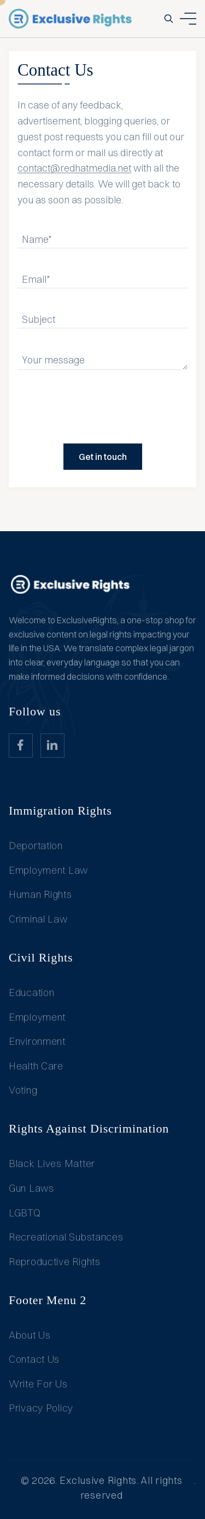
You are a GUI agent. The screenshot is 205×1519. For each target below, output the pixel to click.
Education (31, 992)
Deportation (36, 845)
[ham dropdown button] (188, 19)
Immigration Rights (60, 810)
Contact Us (34, 1359)
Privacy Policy (41, 1408)
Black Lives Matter (52, 1163)
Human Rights (40, 894)
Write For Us (38, 1384)
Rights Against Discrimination (89, 1128)
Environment (37, 1041)
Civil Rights (41, 957)
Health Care (36, 1066)
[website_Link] (21, 745)
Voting (23, 1090)
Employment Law (48, 870)
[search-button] (168, 19)
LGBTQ (25, 1213)
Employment (37, 1017)
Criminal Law (38, 919)
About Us (30, 1335)
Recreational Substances (66, 1237)
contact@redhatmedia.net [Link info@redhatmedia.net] (74, 168)
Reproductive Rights (55, 1261)
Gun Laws (31, 1188)
